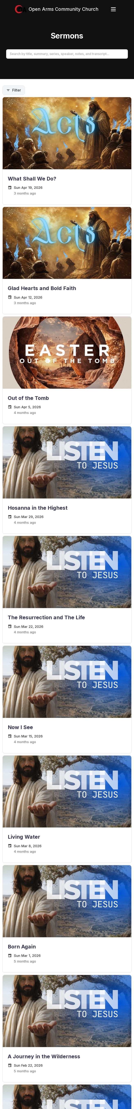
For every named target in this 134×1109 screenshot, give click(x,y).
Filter (13, 90)
